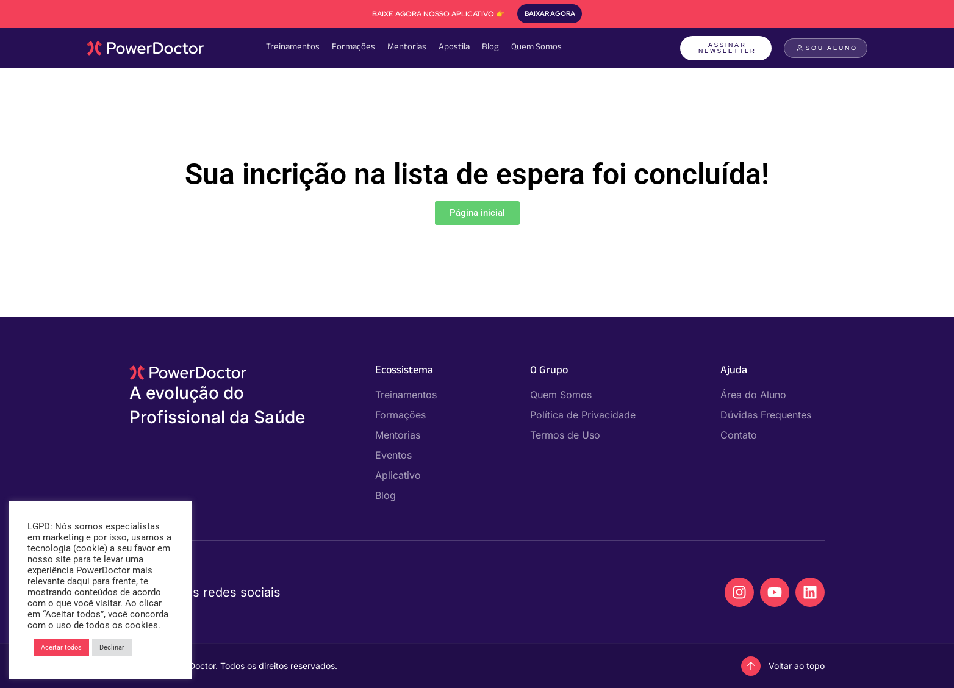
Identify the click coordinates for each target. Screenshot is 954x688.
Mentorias (406, 48)
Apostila (454, 48)
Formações (353, 48)
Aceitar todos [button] (61, 647)
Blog (490, 48)
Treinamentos (293, 48)
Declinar (111, 647)
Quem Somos (536, 48)
